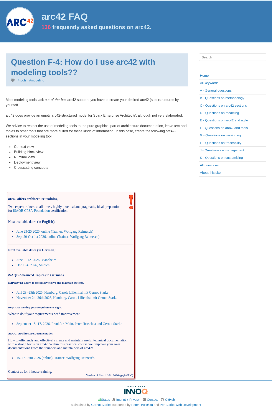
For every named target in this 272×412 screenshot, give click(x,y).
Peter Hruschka (142, 405)
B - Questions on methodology (222, 98)
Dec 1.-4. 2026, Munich (33, 265)
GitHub (170, 399)
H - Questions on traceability (220, 143)
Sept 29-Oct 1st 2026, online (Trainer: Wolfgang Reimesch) (58, 236)
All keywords (209, 83)
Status (103, 399)
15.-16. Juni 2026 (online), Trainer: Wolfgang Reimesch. (55, 358)
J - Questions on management (222, 150)
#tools (22, 80)
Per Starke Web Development (180, 405)
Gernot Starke (101, 405)
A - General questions (216, 90)
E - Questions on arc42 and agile (224, 120)
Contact (152, 399)
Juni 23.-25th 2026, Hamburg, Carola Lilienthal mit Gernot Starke (62, 292)
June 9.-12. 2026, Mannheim (36, 260)
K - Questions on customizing (221, 157)
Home (204, 75)
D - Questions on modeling (219, 113)
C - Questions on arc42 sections (223, 105)
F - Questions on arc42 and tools (224, 128)
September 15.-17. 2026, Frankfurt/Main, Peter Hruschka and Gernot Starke (69, 324)
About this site (210, 172)
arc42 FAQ (64, 16)
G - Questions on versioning (220, 135)
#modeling (36, 80)
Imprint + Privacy (128, 399)
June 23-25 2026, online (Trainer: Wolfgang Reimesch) (54, 231)
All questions (209, 165)
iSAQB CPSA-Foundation (31, 210)
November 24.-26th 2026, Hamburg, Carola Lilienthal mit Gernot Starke (66, 297)
